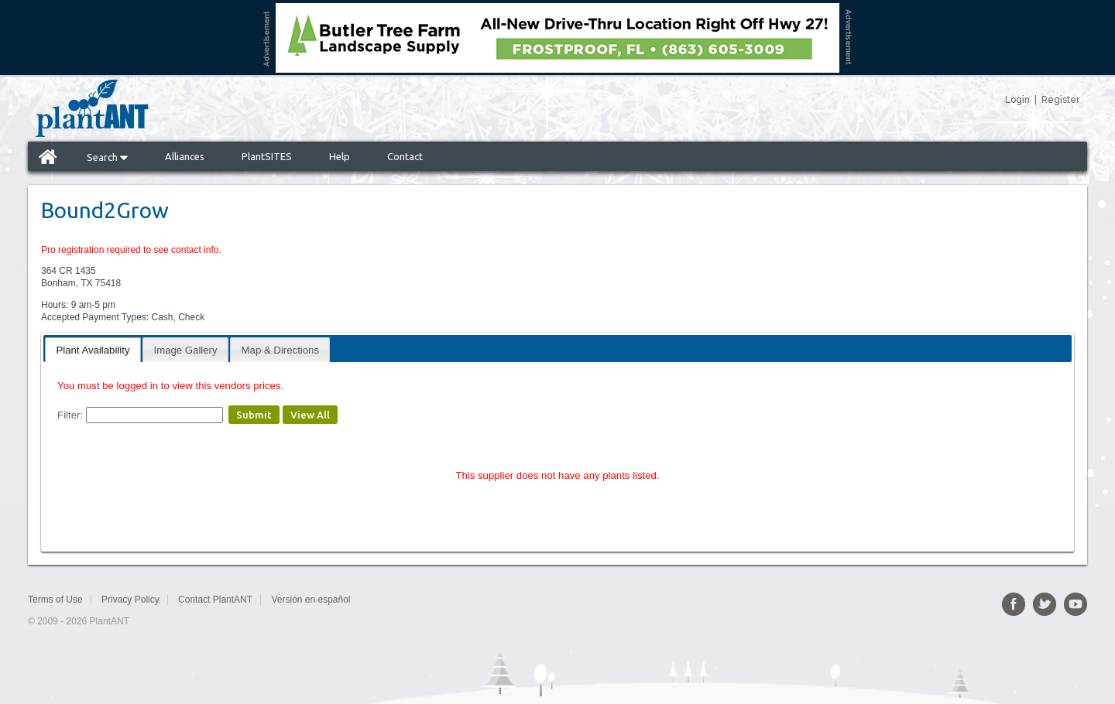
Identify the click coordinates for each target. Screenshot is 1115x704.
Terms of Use (55, 599)
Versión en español (310, 599)
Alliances (184, 156)
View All (310, 414)
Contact (405, 156)
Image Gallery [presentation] (186, 350)
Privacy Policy (130, 599)
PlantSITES (267, 156)
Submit (254, 414)
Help (339, 156)
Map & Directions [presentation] (280, 350)
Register (1060, 99)
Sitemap (386, 599)
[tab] (92, 349)
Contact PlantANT (215, 599)
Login (1017, 99)
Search (107, 157)
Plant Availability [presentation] (92, 350)
